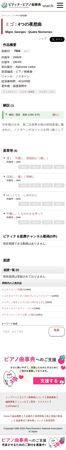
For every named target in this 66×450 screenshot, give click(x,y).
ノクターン (10, 92)
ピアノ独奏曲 (28, 92)
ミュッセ (21, 401)
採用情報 (39, 416)
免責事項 (20, 420)
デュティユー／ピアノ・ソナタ (18, 308)
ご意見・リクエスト (39, 401)
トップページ (12, 397)
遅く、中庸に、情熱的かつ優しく (28, 158)
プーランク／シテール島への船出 (19, 314)
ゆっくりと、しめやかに (22, 195)
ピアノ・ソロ (48, 92)
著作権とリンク (35, 420)
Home (7, 416)
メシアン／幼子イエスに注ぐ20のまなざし (23, 302)
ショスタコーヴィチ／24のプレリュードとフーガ (27, 296)
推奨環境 (50, 420)
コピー (26, 51)
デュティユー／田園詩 (13, 289)
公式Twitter (11, 406)
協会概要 (16, 416)
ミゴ (12, 15)
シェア (42, 38)
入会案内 (28, 416)
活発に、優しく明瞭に (21, 176)
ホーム (5, 15)
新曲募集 (51, 397)
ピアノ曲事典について (33, 397)
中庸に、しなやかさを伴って (25, 213)
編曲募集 (10, 401)
